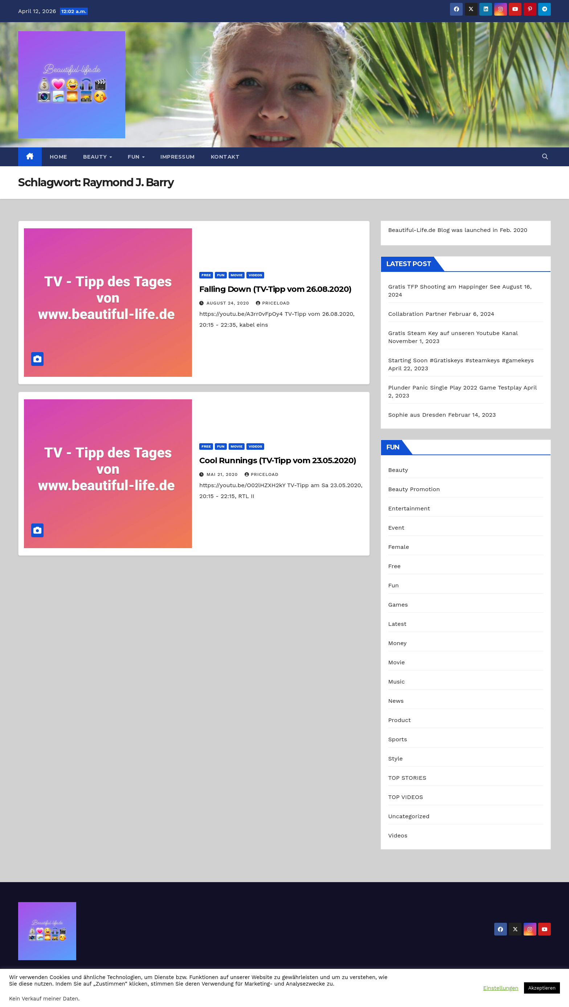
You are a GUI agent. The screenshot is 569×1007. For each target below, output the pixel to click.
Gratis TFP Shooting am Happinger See (444, 286)
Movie (237, 275)
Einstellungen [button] (501, 988)
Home (58, 157)
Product (399, 720)
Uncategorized (409, 816)
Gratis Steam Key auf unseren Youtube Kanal (453, 333)
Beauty (96, 157)
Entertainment (409, 508)
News (396, 700)
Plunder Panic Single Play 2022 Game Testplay (455, 387)
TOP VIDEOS (405, 797)
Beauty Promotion (414, 489)
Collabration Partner (417, 313)
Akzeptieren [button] (542, 988)
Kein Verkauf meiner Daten (43, 998)
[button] (545, 156)
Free (206, 275)
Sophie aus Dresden (417, 414)
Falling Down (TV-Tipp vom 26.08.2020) (275, 289)
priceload (273, 303)
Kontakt (225, 157)
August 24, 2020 (228, 303)
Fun (134, 157)
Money (397, 643)
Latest (397, 623)
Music (396, 681)
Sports (397, 739)
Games (398, 604)
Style (395, 758)
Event (396, 527)
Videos (255, 275)
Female (398, 546)
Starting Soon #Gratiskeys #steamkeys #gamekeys (461, 360)
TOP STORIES (407, 777)
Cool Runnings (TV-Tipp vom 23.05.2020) (277, 460)
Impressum (177, 157)
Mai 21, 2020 (223, 474)
